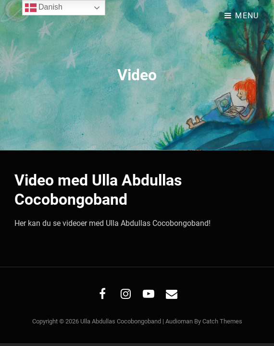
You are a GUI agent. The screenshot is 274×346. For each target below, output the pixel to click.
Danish (43, 7)
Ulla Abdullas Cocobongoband (120, 321)
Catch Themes (222, 321)
